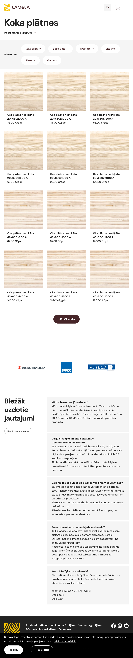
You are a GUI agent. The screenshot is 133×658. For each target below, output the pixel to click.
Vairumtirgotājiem (90, 625)
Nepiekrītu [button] (42, 650)
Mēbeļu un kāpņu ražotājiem (58, 625)
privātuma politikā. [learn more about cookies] (64, 641)
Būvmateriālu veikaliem (41, 629)
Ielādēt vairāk (66, 319)
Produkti (31, 625)
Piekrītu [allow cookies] (13, 650)
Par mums (65, 629)
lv (107, 7)
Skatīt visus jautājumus (18, 431)
